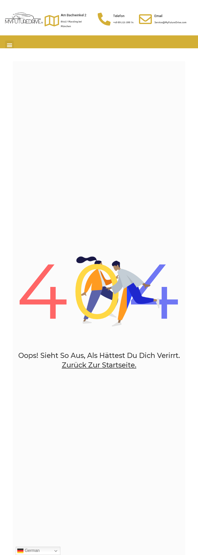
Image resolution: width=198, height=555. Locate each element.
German (28, 551)
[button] (9, 45)
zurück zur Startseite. (99, 365)
